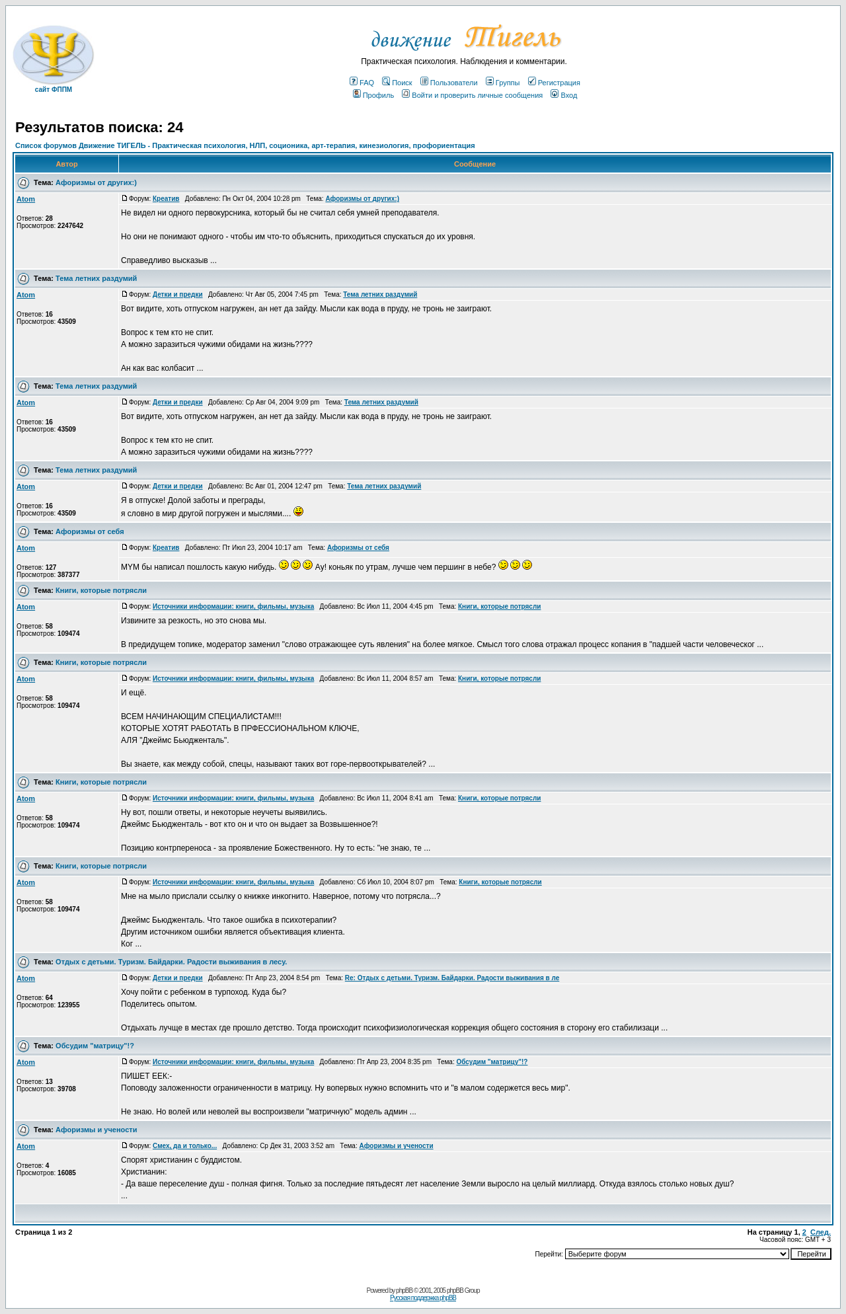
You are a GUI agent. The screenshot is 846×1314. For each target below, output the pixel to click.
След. (820, 1232)
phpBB (404, 1290)
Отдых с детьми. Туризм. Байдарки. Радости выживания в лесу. (171, 962)
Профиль (374, 95)
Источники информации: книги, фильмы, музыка (233, 606)
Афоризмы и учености (96, 1130)
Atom (26, 199)
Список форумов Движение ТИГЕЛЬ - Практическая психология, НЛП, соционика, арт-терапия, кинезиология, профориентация (245, 145)
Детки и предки (178, 294)
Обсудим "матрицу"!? (95, 1046)
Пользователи (449, 83)
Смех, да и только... (185, 1145)
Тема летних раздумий (96, 278)
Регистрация (554, 83)
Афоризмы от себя (90, 531)
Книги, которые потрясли (101, 590)
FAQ (362, 83)
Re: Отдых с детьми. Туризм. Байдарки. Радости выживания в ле (452, 978)
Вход (564, 95)
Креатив (166, 198)
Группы (503, 83)
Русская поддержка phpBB (423, 1297)
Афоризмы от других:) (96, 182)
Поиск (397, 83)
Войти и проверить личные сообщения (472, 95)
